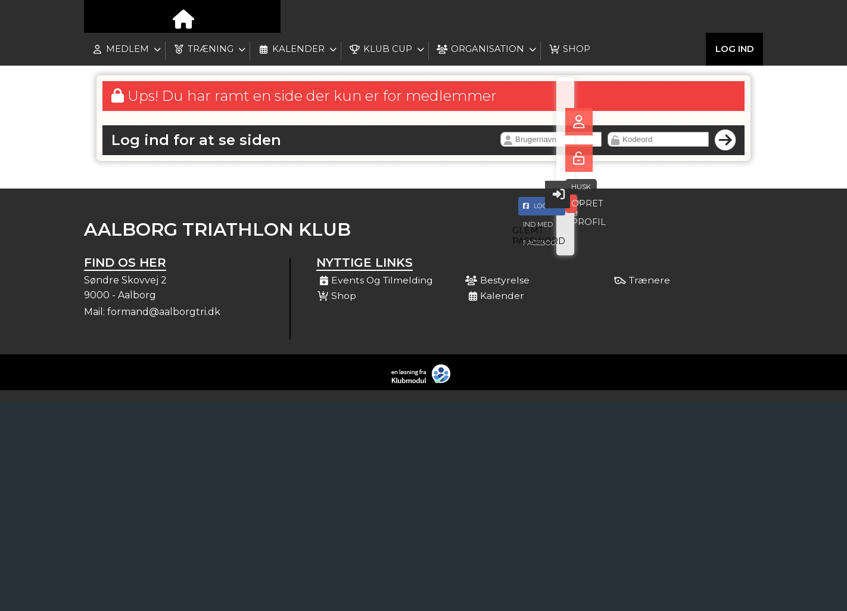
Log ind (734, 17)
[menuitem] (102, 18)
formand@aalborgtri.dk (163, 311)
